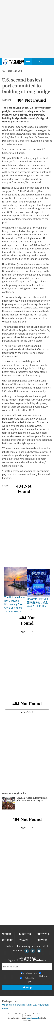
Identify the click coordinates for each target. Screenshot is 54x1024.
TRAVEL (23, 940)
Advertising (19, 1014)
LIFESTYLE (43, 934)
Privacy (27, 1014)
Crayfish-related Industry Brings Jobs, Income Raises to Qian (32, 799)
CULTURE (7, 940)
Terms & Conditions (39, 1014)
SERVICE (42, 940)
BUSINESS (25, 934)
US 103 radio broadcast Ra (16, 1004)
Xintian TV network (32, 1018)
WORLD (6, 934)
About (10, 1014)
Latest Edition (28, 1016)
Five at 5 (43, 975)
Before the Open (29, 980)
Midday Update (30, 973)
